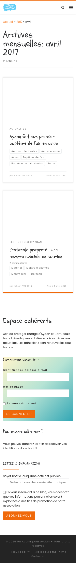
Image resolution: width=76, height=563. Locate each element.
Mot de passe (13, 386)
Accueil (8, 22)
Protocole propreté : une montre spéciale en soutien (36, 253)
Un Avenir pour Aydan (33, 541)
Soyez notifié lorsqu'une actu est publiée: (36, 480)
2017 (19, 22)
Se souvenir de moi (19, 403)
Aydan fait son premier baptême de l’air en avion (34, 140)
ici (37, 444)
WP (29, 551)
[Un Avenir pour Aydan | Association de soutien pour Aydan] (9, 7)
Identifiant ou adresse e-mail (25, 370)
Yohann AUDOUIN (23, 176)
